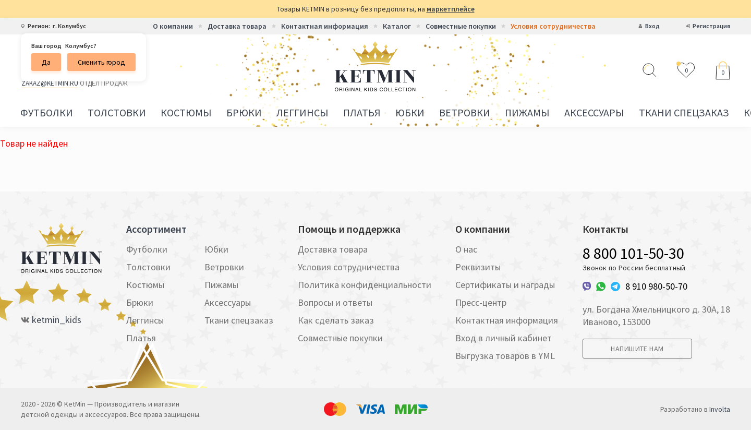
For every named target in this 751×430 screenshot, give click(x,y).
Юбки (410, 112)
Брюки (244, 112)
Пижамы (527, 112)
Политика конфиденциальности (364, 285)
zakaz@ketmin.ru (49, 83)
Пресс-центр (480, 302)
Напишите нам (637, 348)
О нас (466, 249)
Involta (719, 409)
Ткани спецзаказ (684, 112)
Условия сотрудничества (553, 26)
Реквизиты (478, 267)
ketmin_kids (56, 320)
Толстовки (117, 112)
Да (46, 62)
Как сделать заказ (336, 320)
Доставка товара (237, 26)
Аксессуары (594, 112)
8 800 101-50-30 (633, 253)
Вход (652, 26)
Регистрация (711, 26)
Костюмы (186, 112)
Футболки (46, 112)
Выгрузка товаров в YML (505, 356)
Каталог (397, 26)
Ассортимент (156, 229)
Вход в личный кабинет (503, 338)
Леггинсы (302, 112)
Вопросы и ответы (335, 302)
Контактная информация (324, 26)
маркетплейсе (451, 9)
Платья (362, 112)
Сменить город (101, 62)
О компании (173, 26)
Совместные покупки (461, 26)
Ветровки (464, 112)
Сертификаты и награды (505, 285)
